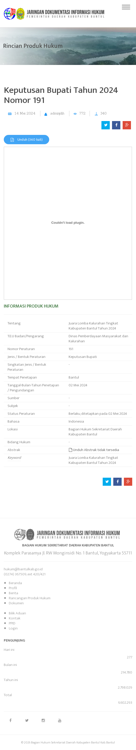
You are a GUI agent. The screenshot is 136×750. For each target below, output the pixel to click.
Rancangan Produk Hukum (29, 598)
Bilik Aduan (17, 613)
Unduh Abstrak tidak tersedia (94, 450)
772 (82, 113)
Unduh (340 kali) (26, 139)
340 (103, 113)
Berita (13, 593)
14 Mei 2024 (25, 113)
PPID (12, 623)
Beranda (15, 583)
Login (13, 628)
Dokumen (16, 603)
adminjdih (57, 113)
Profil (13, 588)
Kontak (14, 618)
